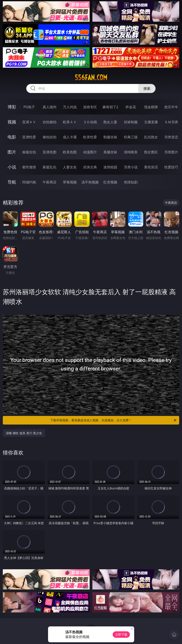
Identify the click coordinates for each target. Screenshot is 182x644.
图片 (12, 152)
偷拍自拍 (49, 137)
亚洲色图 (49, 152)
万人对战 (70, 107)
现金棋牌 (151, 107)
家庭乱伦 (49, 167)
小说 (12, 167)
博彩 (12, 107)
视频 (12, 122)
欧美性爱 (90, 137)
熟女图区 (151, 152)
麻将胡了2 (110, 107)
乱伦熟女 (151, 137)
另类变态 (171, 137)
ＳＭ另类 (171, 122)
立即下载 (121, 634)
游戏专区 (90, 107)
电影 (12, 137)
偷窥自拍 (29, 152)
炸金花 (131, 107)
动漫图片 (90, 152)
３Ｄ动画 (90, 122)
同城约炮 (29, 182)
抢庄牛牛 (171, 107)
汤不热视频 (90, 182)
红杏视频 (110, 182)
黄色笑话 (151, 167)
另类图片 (171, 152)
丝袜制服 (131, 122)
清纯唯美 (131, 152)
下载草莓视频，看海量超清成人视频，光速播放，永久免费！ (113, 420)
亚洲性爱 (29, 137)
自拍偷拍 (49, 122)
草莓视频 (70, 182)
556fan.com (91, 77)
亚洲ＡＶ (29, 122)
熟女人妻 (110, 122)
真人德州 (49, 107)
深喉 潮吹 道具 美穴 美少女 (24, 433)
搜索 (146, 88)
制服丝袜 (110, 137)
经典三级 (131, 137)
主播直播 (151, 122)
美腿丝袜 (110, 152)
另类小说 (131, 167)
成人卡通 (70, 137)
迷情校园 (110, 167)
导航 (12, 182)
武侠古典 (90, 167)
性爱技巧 (171, 167)
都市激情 (29, 167)
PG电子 (29, 107)
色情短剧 (131, 182)
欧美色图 (70, 152)
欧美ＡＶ (70, 122)
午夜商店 (49, 182)
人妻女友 (70, 167)
